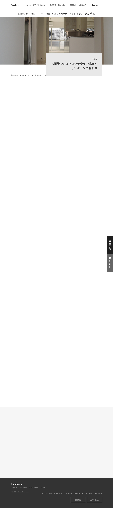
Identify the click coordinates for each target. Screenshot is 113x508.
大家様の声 (82, 5)
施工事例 (73, 5)
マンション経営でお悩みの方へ (36, 5)
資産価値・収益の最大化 (58, 5)
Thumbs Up (15, 5)
